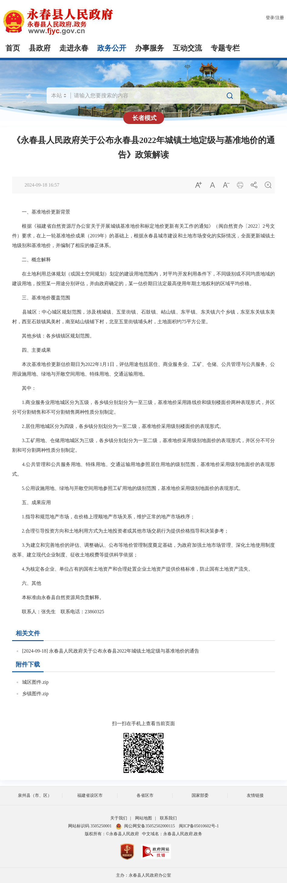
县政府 (40, 48)
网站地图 (143, 818)
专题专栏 (225, 48)
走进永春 (73, 48)
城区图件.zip (35, 682)
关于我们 (118, 818)
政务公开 (111, 48)
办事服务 (149, 48)
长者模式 (144, 118)
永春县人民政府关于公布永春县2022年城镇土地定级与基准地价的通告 (124, 650)
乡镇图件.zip (35, 693)
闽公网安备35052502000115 (145, 826)
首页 (12, 48)
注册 (279, 17)
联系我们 (168, 818)
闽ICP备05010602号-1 (199, 826)
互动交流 (187, 48)
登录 (270, 17)
